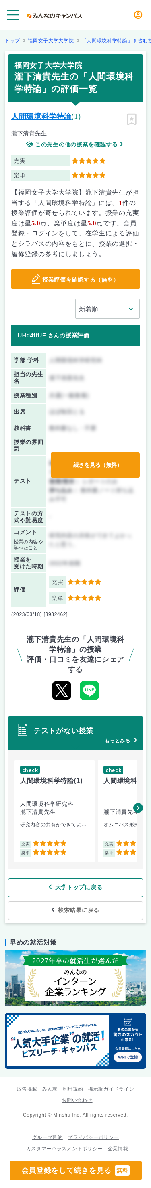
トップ (12, 40)
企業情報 (118, 1149)
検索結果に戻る (78, 910)
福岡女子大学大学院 (51, 40)
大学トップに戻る (79, 887)
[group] (54, 811)
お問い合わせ (77, 1100)
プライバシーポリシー (93, 1137)
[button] (138, 808)
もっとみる (117, 741)
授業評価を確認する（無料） (80, 279)
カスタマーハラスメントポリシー (64, 1149)
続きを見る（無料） (97, 465)
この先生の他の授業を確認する (76, 145)
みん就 (50, 1089)
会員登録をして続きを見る (75, 1170)
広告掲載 (27, 1089)
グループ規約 (47, 1137)
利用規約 (73, 1089)
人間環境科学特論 (41, 116)
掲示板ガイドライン (111, 1089)
